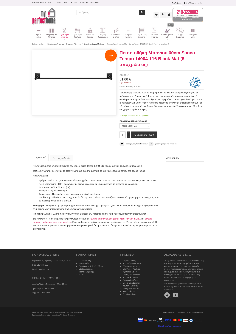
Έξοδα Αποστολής (86, 269)
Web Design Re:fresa (66, 315)
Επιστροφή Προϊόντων (195, 312)
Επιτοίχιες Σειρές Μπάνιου (94, 44)
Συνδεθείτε (176, 3)
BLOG (81, 275)
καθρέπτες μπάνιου (52, 222)
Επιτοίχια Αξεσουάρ (73, 44)
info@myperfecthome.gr (41, 269)
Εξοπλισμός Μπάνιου (55, 44)
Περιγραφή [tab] (40, 157)
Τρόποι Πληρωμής (86, 272)
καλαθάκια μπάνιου (99, 219)
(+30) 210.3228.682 (40, 265)
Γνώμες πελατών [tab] (62, 158)
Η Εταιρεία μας (85, 261)
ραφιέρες (66, 222)
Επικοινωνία (84, 263)
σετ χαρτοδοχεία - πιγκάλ (121, 219)
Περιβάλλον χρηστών (194, 3)
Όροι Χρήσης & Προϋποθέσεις (91, 266)
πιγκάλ (137, 219)
